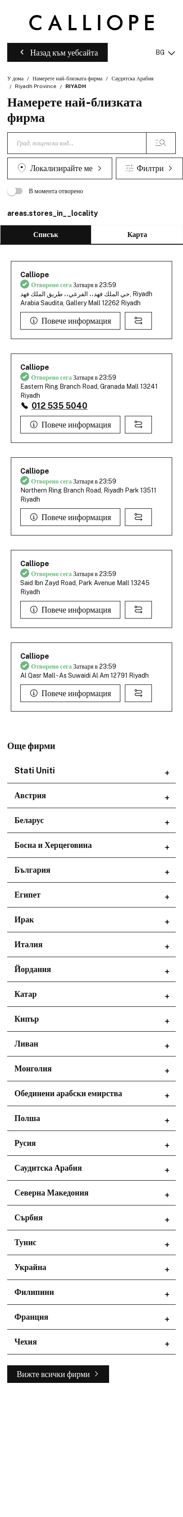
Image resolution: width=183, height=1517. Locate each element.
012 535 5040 (59, 405)
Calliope (34, 274)
